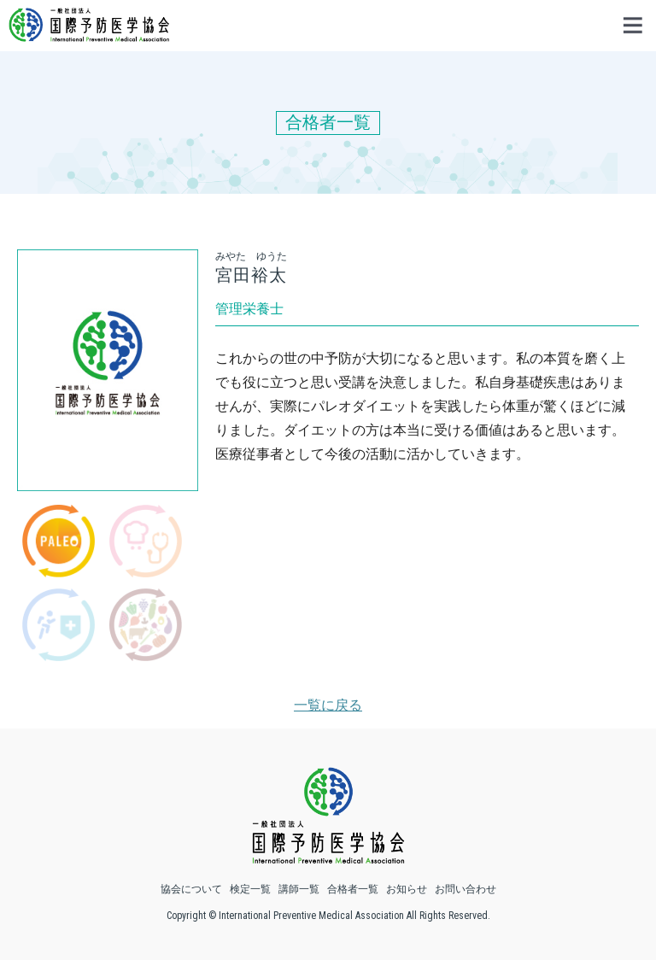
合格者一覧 (352, 889)
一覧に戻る (328, 705)
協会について (191, 889)
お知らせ (406, 889)
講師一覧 (298, 889)
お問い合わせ (465, 889)
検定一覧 (250, 889)
